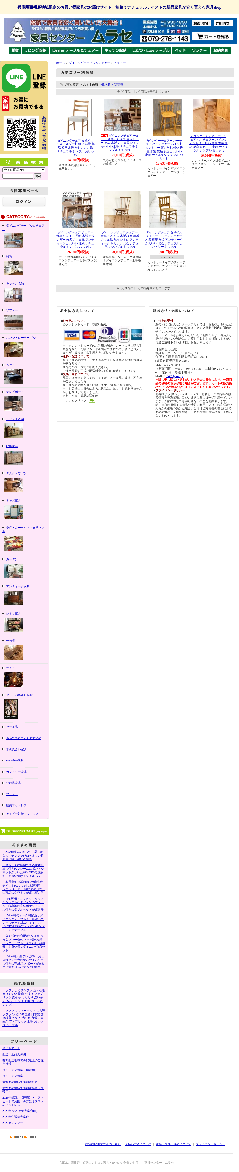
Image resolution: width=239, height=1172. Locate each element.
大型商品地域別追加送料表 (20, 1082)
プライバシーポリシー (210, 1144)
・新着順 (117, 84)
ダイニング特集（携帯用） (20, 1070)
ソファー (23, 320)
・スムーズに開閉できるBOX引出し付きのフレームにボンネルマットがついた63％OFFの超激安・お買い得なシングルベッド (23, 870)
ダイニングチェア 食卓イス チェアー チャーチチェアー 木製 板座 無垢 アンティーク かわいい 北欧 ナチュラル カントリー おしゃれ (164, 240)
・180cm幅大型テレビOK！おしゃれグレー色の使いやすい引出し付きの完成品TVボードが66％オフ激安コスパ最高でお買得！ (23, 962)
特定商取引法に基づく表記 (103, 1144)
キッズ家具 (23, 510)
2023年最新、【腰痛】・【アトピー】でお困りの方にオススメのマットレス (23, 1101)
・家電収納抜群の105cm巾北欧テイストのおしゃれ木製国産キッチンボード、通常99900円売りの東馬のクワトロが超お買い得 (23, 887)
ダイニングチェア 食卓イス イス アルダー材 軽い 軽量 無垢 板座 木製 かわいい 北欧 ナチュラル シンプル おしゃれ (75, 148)
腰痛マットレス (16, 805)
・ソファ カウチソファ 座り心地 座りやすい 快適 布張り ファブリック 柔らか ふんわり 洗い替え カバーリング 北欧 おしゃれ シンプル (23, 997)
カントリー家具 (23, 773)
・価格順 (104, 84)
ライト (23, 677)
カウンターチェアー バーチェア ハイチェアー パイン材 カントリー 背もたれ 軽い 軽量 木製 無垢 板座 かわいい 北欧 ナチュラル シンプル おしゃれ (164, 149)
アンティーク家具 (23, 596)
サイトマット (11, 1048)
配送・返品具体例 (14, 1054)
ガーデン (23, 569)
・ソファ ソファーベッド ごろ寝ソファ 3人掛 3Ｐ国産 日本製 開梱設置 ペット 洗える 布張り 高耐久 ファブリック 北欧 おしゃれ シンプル (23, 1018)
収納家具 (23, 455)
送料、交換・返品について (173, 1144)
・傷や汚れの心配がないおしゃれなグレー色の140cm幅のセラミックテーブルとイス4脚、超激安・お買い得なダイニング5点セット (23, 943)
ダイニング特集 (12, 1076)
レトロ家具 (23, 623)
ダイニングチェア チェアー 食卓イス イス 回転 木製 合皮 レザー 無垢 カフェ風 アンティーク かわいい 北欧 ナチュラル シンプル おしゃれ (75, 240)
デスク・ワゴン (23, 483)
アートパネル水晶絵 (23, 706)
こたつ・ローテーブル (23, 347)
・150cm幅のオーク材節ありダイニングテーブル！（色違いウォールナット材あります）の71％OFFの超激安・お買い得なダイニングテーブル (23, 923)
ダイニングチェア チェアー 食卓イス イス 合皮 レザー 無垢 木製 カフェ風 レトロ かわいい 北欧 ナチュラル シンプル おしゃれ (120, 143)
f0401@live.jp (174, 376)
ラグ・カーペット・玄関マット (23, 539)
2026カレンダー (12, 1123)
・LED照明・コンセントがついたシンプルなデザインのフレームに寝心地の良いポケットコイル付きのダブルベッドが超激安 (23, 904)
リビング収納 (23, 428)
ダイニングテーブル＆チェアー (23, 236)
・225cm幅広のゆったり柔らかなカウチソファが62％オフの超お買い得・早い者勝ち (23, 855)
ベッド (23, 374)
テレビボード (23, 401)
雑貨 (23, 266)
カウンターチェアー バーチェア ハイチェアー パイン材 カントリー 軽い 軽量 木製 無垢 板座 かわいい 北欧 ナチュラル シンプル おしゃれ (208, 143)
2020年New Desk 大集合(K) (19, 1111)
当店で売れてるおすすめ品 (23, 739)
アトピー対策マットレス (22, 814)
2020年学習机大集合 (15, 1117)
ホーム (60, 62)
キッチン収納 (23, 293)
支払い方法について (138, 1144)
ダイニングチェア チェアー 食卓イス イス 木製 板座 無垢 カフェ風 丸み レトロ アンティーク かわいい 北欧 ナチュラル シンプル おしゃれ (120, 240)
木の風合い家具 (23, 751)
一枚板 (23, 650)
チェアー (120, 62)
